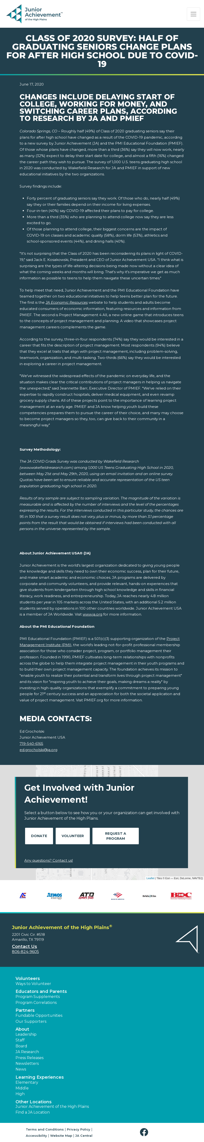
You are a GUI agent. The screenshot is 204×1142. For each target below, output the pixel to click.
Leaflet (150, 878)
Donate (39, 836)
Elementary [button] (27, 1082)
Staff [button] (20, 1040)
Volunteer (73, 836)
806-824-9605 (25, 951)
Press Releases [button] (29, 1057)
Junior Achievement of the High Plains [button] (52, 1106)
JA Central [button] (83, 1135)
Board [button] (21, 1046)
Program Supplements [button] (38, 996)
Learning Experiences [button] (40, 1077)
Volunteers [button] (28, 978)
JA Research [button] (27, 1052)
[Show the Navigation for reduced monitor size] (193, 14)
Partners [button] (25, 1010)
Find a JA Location (33, 1112)
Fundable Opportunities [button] (39, 1015)
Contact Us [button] (24, 946)
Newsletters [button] (27, 1063)
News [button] (21, 1069)
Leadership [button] (26, 1034)
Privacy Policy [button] (78, 1129)
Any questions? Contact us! (48, 860)
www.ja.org (92, 614)
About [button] (22, 1029)
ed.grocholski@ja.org (38, 749)
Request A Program (115, 836)
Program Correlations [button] (36, 1002)
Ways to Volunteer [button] (33, 983)
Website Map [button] (61, 1135)
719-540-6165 (31, 743)
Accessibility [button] (36, 1135)
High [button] (20, 1094)
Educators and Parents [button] (41, 991)
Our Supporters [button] (31, 1021)
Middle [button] (22, 1088)
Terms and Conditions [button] (45, 1129)
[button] (145, 1132)
